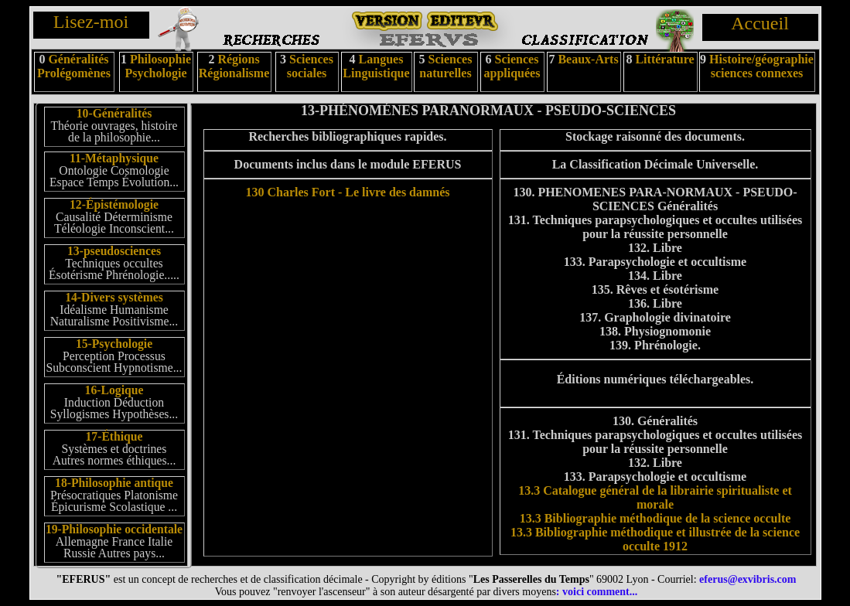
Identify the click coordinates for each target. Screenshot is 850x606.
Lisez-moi (90, 22)
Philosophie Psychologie (158, 66)
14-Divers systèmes (114, 297)
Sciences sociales (310, 66)
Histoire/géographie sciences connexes (761, 66)
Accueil (760, 23)
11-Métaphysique (114, 158)
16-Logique (114, 390)
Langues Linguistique (376, 66)
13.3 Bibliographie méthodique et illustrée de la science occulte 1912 (655, 539)
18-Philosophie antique (114, 482)
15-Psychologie (114, 343)
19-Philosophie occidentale (114, 529)
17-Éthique (113, 436)
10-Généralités (114, 113)
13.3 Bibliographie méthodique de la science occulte (655, 518)
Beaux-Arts (586, 59)
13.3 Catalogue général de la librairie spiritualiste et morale (655, 497)
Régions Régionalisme (234, 66)
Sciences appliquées (512, 66)
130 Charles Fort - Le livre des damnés (347, 192)
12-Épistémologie (114, 204)
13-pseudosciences (114, 250)
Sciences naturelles (445, 66)
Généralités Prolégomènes (74, 66)
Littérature (664, 59)
